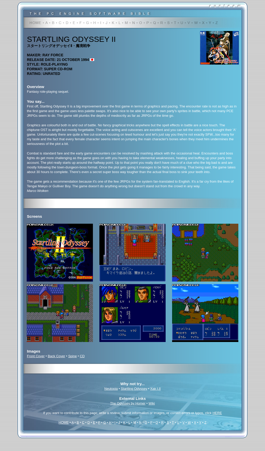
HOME (63, 422)
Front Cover (36, 356)
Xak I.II (155, 389)
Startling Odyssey (134, 389)
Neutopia (111, 389)
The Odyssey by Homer (128, 403)
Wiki (152, 403)
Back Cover (56, 356)
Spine (72, 356)
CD (82, 356)
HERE (217, 413)
